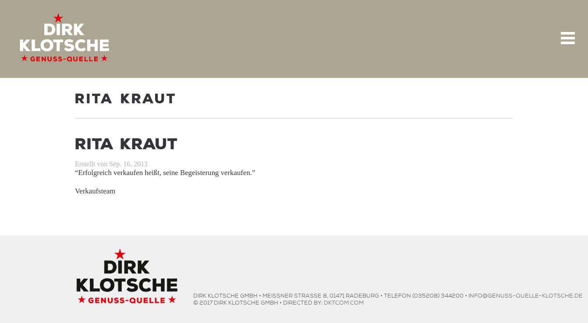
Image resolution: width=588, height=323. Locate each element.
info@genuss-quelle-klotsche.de (525, 295)
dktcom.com (344, 302)
